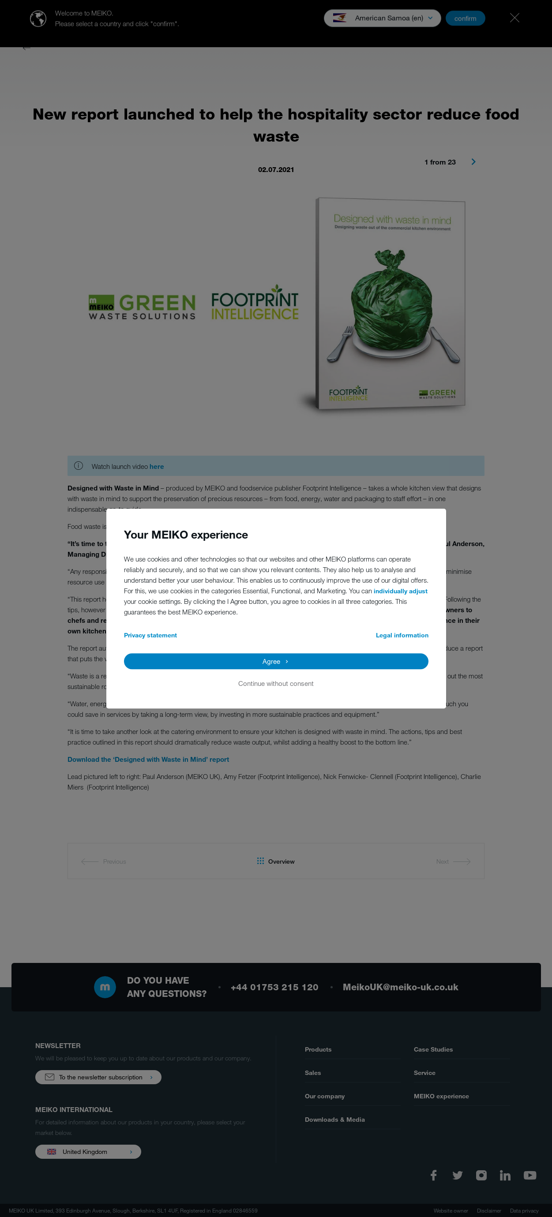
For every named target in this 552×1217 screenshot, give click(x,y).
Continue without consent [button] (276, 683)
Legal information (402, 635)
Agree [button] (271, 661)
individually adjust (401, 591)
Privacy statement (150, 635)
